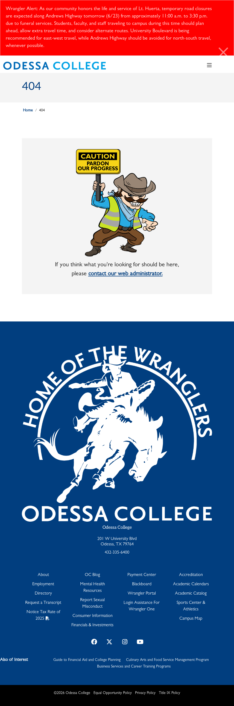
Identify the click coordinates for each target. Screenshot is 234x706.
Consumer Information (92, 616)
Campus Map (190, 619)
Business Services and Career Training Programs (134, 667)
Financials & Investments (92, 625)
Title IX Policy (169, 693)
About (43, 575)
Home (28, 111)
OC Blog (92, 575)
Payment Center (141, 575)
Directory (43, 594)
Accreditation (191, 575)
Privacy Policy (145, 693)
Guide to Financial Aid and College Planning (87, 660)
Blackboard (141, 584)
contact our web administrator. (125, 274)
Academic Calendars (191, 584)
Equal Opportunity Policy (112, 693)
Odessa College (117, 527)
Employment (43, 584)
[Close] (223, 53)
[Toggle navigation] (209, 65)
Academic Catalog (191, 594)
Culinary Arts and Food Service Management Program (167, 660)
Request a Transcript (43, 603)
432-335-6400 (117, 553)
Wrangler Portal (142, 594)
